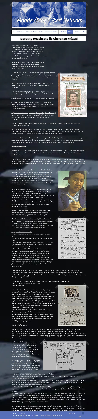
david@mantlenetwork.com (54, 415)
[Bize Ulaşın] (72, 413)
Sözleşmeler (28, 364)
